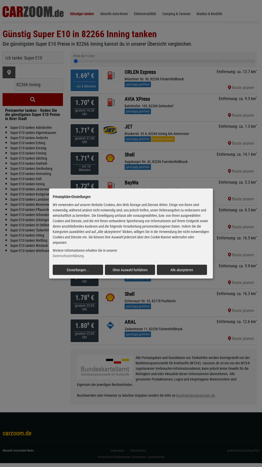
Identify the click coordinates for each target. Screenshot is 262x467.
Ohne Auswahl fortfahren (130, 270)
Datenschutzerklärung (68, 256)
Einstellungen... (78, 270)
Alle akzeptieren (181, 270)
